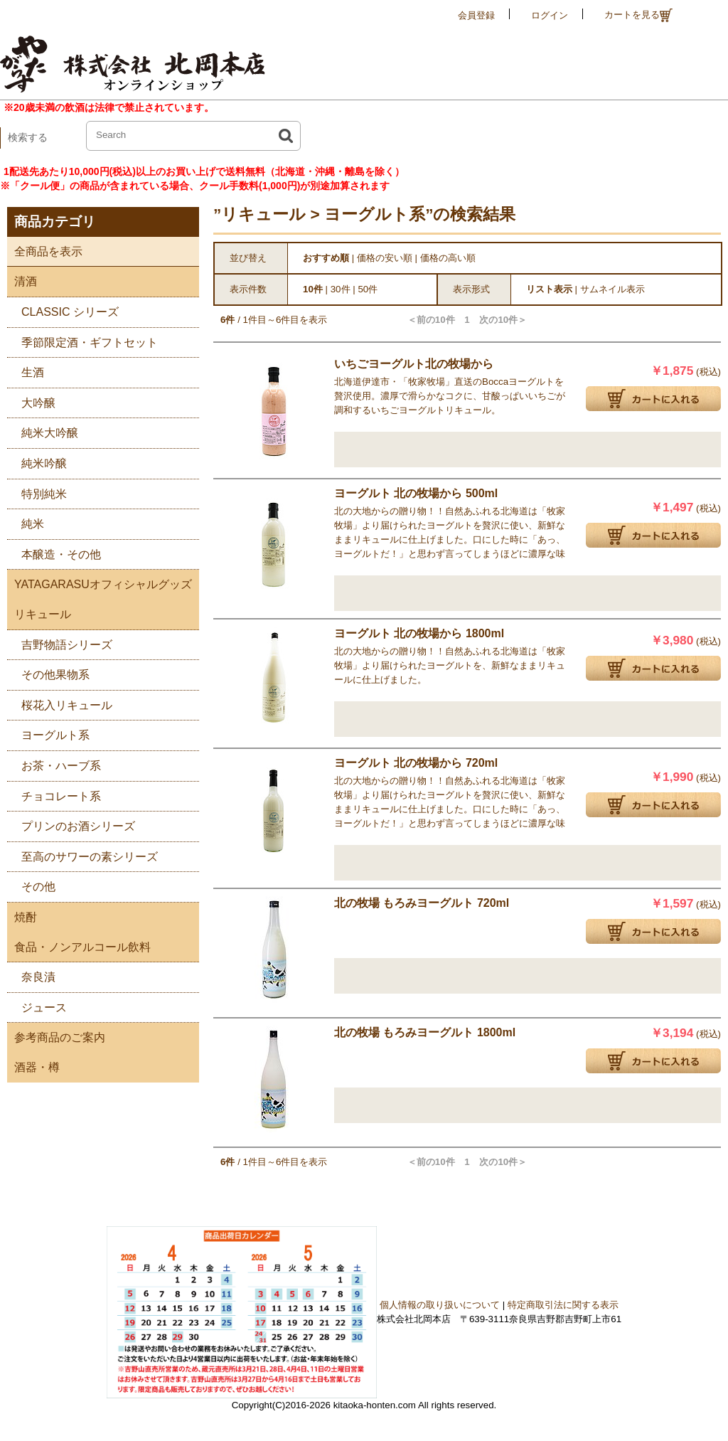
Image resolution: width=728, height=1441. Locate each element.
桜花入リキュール (59, 703)
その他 (31, 884)
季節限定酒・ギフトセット (82, 340)
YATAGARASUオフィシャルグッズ (99, 584)
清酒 (22, 281)
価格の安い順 (384, 257)
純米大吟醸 (42, 430)
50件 (368, 289)
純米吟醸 (37, 461)
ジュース (37, 1005)
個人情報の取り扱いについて (440, 1304)
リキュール (39, 614)
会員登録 (476, 15)
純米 (25, 522)
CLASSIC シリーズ (63, 310)
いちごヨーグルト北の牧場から (413, 364)
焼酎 (22, 917)
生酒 (25, 370)
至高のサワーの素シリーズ (82, 854)
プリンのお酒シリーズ (71, 824)
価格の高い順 (448, 257)
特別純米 (37, 492)
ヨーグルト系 (48, 733)
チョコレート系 (54, 794)
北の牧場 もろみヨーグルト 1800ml (424, 1032)
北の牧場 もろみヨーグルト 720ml (421, 903)
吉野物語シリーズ (59, 642)
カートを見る (638, 15)
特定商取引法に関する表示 (563, 1304)
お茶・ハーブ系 (54, 763)
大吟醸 (31, 401)
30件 (340, 289)
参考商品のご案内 (56, 1037)
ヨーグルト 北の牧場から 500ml (416, 493)
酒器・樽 (33, 1067)
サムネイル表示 (612, 289)
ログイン (549, 15)
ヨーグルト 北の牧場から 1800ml (419, 633)
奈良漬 (31, 975)
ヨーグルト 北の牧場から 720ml (416, 763)
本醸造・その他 (54, 552)
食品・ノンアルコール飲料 (79, 947)
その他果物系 (48, 672)
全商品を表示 (44, 251)
